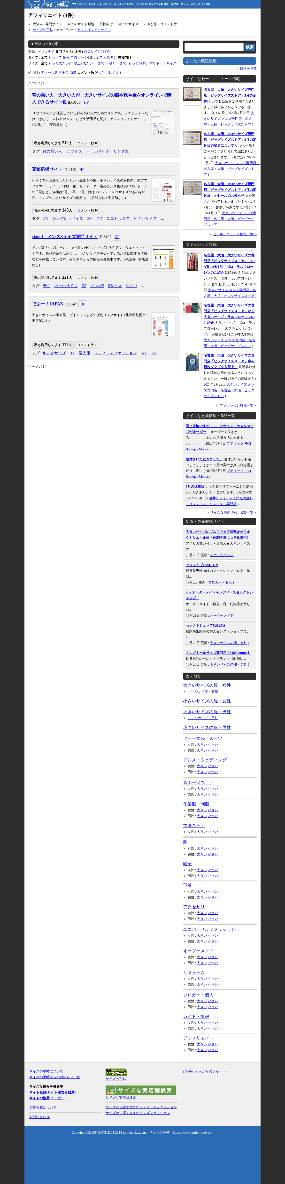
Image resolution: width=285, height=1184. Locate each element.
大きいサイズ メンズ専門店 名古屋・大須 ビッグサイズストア (229, 118)
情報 (66, 57)
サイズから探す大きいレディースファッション (141, 1107)
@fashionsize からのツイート (204, 1071)
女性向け (110, 57)
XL (72, 353)
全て (51, 51)
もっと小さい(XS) (141, 63)
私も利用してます (108, 73)
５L (144, 353)
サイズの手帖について (46, 1071)
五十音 (64, 73)
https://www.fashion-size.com (193, 1132)
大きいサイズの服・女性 (228, 643)
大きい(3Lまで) (94, 63)
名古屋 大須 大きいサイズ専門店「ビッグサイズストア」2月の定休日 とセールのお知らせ (230, 189)
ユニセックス (118, 218)
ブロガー (77, 57)
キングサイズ (54, 353)
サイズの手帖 (43, 30)
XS (83, 286)
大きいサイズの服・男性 (228, 664)
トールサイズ (166, 63)
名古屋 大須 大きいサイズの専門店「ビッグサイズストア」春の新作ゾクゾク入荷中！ (229, 361)
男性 (46, 286)
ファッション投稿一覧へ (238, 405)
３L (154, 353)
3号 (90, 218)
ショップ (55, 57)
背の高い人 (52, 151)
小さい (131, 286)
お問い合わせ (39, 1117)
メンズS (97, 286)
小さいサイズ (145, 218)
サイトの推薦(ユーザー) (47, 1098)
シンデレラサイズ (67, 218)
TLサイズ (74, 151)
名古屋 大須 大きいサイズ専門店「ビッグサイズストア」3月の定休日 (230, 95)
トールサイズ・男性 (203, 718)
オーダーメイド (222, 615)
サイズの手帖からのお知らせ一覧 (54, 1077)
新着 (73, 73)
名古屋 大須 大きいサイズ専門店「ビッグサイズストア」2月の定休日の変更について (230, 139)
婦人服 (84, 353)
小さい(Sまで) (116, 63)
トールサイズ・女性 (203, 691)
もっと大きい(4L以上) (65, 63)
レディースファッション (115, 353)
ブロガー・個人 (220, 582)
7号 (100, 218)
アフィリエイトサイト (94, 30)
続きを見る (248, 68)
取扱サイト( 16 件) (97, 51)
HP (86, 102)
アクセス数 (49, 73)
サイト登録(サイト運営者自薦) (52, 1092)
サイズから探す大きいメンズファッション (138, 1113)
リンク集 (121, 151)
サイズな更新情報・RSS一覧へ (233, 512)
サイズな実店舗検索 (121, 1098)
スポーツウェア (222, 555)
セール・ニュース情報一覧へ (235, 234)
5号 (45, 218)
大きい (202, 744)
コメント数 (87, 143)
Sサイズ (115, 286)
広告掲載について (42, 1107)
